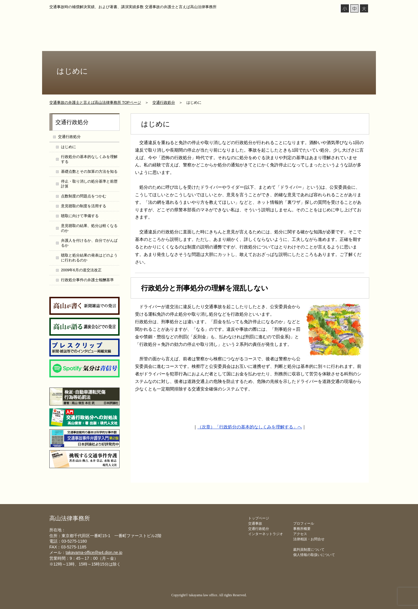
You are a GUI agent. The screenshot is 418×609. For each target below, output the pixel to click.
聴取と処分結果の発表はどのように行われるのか (89, 257)
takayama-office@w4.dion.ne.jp (94, 552)
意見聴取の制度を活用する (83, 206)
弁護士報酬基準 (274, 43)
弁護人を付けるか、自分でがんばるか (89, 243)
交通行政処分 (202, 43)
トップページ (64, 43)
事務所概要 (308, 43)
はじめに (68, 147)
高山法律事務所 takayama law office (107, 22)
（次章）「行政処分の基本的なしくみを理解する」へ (249, 426)
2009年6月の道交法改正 (81, 270)
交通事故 (172, 43)
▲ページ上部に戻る (359, 504)
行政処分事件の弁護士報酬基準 (87, 280)
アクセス (300, 534)
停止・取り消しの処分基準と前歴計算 (89, 183)
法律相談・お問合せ (346, 43)
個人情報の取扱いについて (314, 555)
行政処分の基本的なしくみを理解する (89, 159)
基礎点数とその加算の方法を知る (89, 171)
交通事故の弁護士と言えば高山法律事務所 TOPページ (95, 102)
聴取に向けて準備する (80, 216)
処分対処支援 (237, 43)
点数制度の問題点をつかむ (83, 196)
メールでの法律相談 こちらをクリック (343, 23)
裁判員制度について (309, 550)
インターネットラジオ (136, 43)
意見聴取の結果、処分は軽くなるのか (89, 228)
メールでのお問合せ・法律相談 (295, 472)
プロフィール (96, 43)
